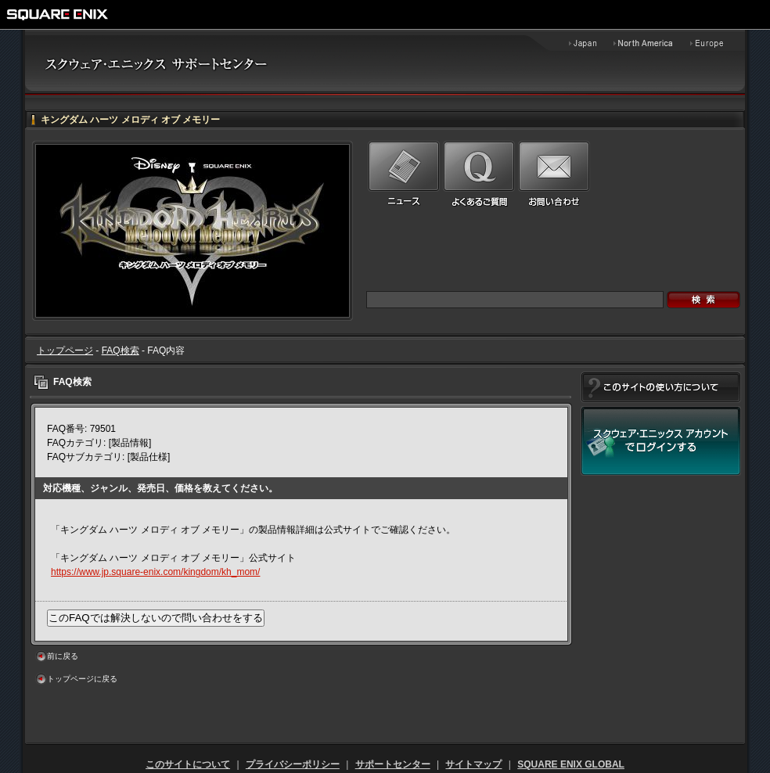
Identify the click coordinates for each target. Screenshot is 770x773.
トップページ (65, 350)
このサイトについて (188, 764)
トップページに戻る (82, 678)
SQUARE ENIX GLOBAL (570, 764)
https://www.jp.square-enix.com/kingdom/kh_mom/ (155, 571)
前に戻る (62, 656)
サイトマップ (473, 764)
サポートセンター (392, 764)
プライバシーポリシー (293, 764)
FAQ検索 (120, 350)
